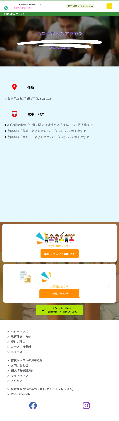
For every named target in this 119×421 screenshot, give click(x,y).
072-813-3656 (23, 8)
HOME (8, 14)
